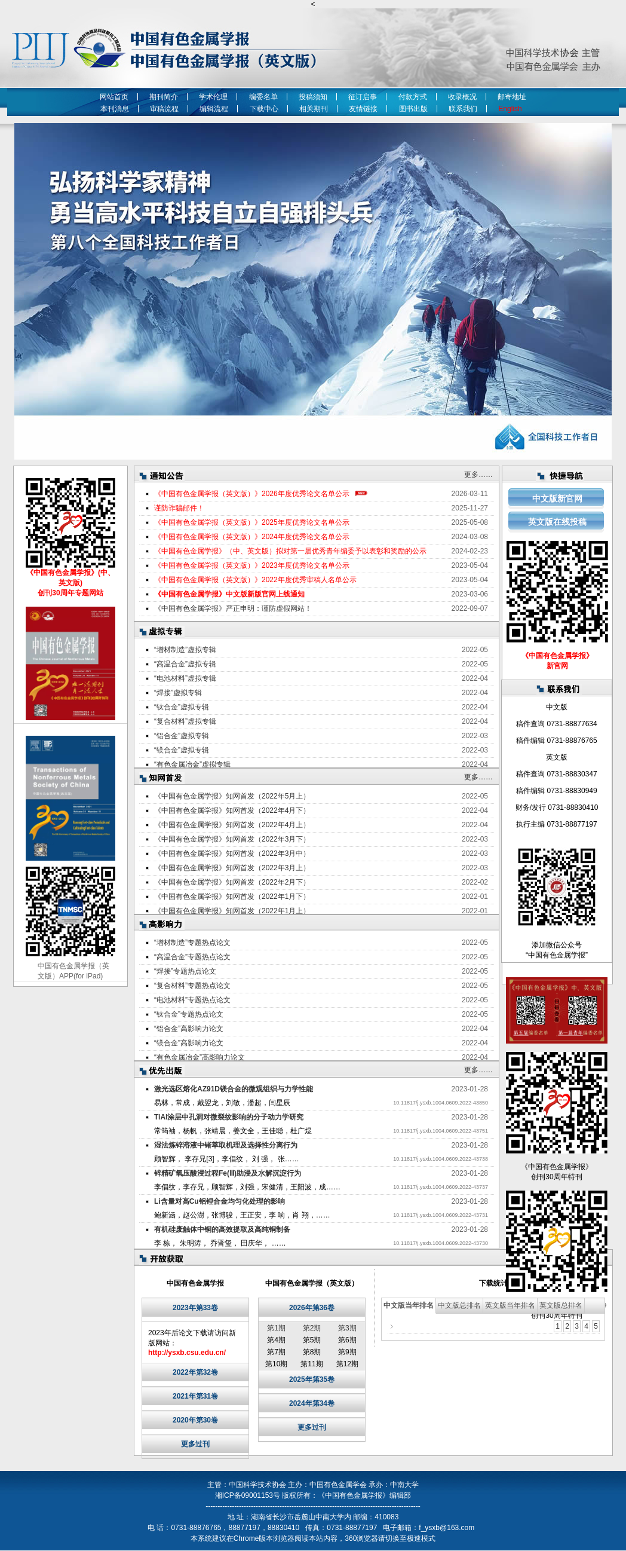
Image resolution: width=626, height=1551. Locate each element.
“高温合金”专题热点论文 (192, 957)
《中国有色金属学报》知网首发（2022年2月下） (232, 882)
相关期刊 (313, 109)
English (512, 109)
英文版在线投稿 (557, 522)
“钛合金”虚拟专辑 (181, 707)
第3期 (347, 1328)
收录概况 (462, 97)
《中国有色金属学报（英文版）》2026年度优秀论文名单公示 (251, 494)
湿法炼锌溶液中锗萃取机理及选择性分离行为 (225, 1145)
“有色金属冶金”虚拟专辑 (192, 764)
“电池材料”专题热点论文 (192, 1000)
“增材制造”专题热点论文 (192, 942)
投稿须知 (313, 97)
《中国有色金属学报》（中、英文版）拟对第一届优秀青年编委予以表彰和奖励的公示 (290, 551)
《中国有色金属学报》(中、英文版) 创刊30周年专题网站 (70, 582)
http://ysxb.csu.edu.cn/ (187, 1352)
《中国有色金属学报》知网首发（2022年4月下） (232, 810)
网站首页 (114, 97)
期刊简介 (163, 97)
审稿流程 (164, 109)
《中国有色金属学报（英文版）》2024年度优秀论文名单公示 (251, 537)
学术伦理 (213, 97)
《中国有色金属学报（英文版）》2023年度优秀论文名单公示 (251, 565)
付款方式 (412, 97)
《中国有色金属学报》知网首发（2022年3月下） (232, 839)
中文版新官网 (557, 498)
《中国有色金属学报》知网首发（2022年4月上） (232, 825)
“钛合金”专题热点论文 (188, 1014)
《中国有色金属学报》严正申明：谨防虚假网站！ (233, 608)
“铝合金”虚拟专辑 (181, 736)
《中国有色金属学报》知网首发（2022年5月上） (232, 796)
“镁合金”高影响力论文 (188, 1043)
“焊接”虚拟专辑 (178, 693)
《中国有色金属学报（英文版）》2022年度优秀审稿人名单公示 (255, 580)
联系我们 (463, 109)
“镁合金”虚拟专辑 (181, 750)
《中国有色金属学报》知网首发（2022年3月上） (232, 868)
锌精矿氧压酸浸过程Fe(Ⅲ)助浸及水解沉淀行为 (227, 1173)
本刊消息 (114, 109)
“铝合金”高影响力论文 (188, 1028)
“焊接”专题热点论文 (185, 971)
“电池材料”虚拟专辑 (185, 678)
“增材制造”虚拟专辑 (185, 650)
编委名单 (263, 97)
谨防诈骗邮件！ (179, 508)
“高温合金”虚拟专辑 (185, 664)
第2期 (312, 1328)
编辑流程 (214, 109)
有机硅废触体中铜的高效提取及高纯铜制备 (222, 1229)
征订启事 (362, 97)
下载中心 (264, 109)
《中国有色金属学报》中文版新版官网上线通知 (229, 594)
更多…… (478, 474)
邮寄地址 (512, 97)
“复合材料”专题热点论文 (192, 985)
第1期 (276, 1328)
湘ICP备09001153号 (247, 1495)
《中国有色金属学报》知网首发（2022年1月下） (232, 896)
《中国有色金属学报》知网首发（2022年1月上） (232, 911)
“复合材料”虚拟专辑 (185, 721)
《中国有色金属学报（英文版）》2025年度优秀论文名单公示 (251, 522)
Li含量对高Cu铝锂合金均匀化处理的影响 (219, 1201)
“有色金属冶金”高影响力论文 (199, 1057)
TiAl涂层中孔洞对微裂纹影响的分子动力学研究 (228, 1117)
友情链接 (363, 109)
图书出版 (413, 109)
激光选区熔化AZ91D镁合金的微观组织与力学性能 (233, 1089)
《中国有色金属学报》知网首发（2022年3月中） (232, 853)
